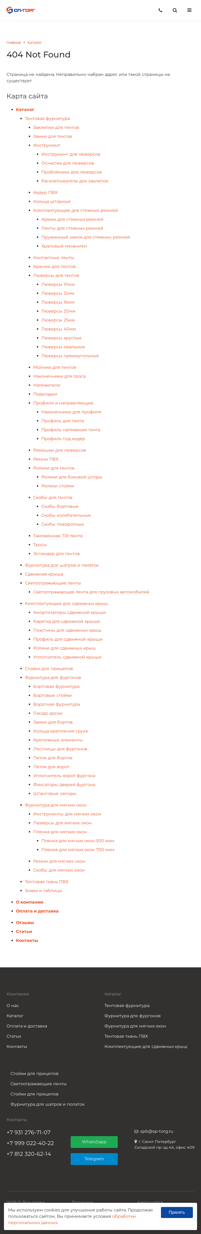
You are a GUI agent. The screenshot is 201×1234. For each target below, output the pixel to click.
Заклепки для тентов (56, 127)
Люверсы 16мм (57, 302)
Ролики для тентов (54, 468)
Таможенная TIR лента (57, 535)
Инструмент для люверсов (70, 154)
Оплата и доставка (37, 911)
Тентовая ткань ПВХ (46, 881)
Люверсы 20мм (58, 311)
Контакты (27, 940)
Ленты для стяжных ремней (72, 228)
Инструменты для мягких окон (67, 813)
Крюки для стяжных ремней (72, 219)
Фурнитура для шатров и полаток (47, 1104)
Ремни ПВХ (45, 459)
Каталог (25, 109)
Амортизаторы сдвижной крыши (69, 612)
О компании (29, 902)
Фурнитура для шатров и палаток (62, 565)
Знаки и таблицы (43, 890)
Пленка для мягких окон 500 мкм (77, 840)
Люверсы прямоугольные (70, 355)
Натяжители (46, 385)
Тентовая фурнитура (47, 118)
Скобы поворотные (62, 524)
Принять (177, 1212)
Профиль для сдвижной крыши (67, 639)
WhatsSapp (94, 1141)
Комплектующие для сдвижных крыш (66, 603)
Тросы (40, 544)
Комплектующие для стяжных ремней (75, 210)
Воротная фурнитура (56, 704)
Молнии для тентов (54, 367)
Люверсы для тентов (56, 275)
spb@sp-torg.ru (156, 1131)
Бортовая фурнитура (56, 686)
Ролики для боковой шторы (71, 476)
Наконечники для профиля (71, 411)
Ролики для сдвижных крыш (64, 648)
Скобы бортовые (59, 506)
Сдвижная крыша (44, 574)
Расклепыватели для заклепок (74, 180)
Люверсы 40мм (58, 328)
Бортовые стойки (52, 695)
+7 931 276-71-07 (29, 1132)
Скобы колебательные (66, 515)
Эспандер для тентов (56, 553)
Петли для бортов (52, 757)
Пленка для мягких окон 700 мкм (77, 849)
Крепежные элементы (57, 739)
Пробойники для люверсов (71, 172)
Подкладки (45, 394)
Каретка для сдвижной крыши (66, 621)
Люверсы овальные (63, 346)
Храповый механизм (64, 246)
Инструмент (46, 145)
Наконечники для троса (59, 376)
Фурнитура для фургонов (53, 677)
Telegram (94, 1158)
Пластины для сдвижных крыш (67, 630)
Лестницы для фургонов (60, 748)
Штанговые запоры (54, 793)
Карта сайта (150, 1202)
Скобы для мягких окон (59, 870)
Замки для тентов (52, 136)
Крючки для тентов (54, 266)
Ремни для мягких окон (59, 861)
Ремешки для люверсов (59, 450)
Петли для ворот (51, 766)
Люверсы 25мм (58, 320)
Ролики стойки (57, 485)
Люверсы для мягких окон (62, 822)
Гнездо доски (47, 713)
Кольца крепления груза (60, 731)
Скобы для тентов (52, 497)
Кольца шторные (51, 201)
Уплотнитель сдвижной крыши (67, 657)
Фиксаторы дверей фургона (64, 784)
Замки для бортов (53, 722)
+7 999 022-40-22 (30, 1143)
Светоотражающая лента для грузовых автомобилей (91, 591)
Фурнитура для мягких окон (56, 805)
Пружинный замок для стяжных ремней (85, 237)
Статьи (24, 931)
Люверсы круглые (61, 337)
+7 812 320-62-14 (29, 1154)
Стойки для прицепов (49, 668)
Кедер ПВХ (45, 192)
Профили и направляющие (63, 402)
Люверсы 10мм (58, 284)
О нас (13, 1005)
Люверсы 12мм (57, 293)
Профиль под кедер (63, 438)
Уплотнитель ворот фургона (64, 775)
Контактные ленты (53, 257)
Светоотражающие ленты (53, 583)
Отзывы (25, 922)
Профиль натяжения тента (70, 429)
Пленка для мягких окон (60, 831)
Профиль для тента (62, 420)
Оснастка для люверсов (67, 163)
